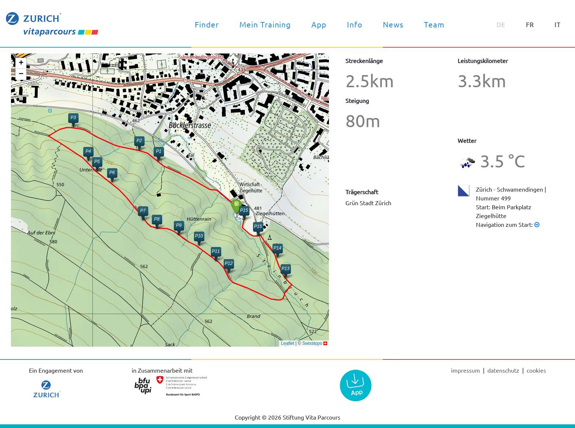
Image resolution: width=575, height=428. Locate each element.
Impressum (466, 370)
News (393, 24)
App (318, 24)
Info (354, 24)
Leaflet (287, 343)
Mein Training (265, 24)
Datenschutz (504, 370)
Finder (207, 24)
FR (530, 24)
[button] (236, 206)
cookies (536, 370)
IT (557, 24)
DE (501, 24)
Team (434, 24)
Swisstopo (312, 343)
